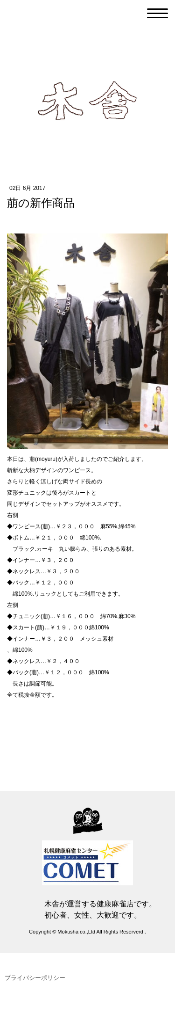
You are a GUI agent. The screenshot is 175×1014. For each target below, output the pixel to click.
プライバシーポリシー (35, 978)
